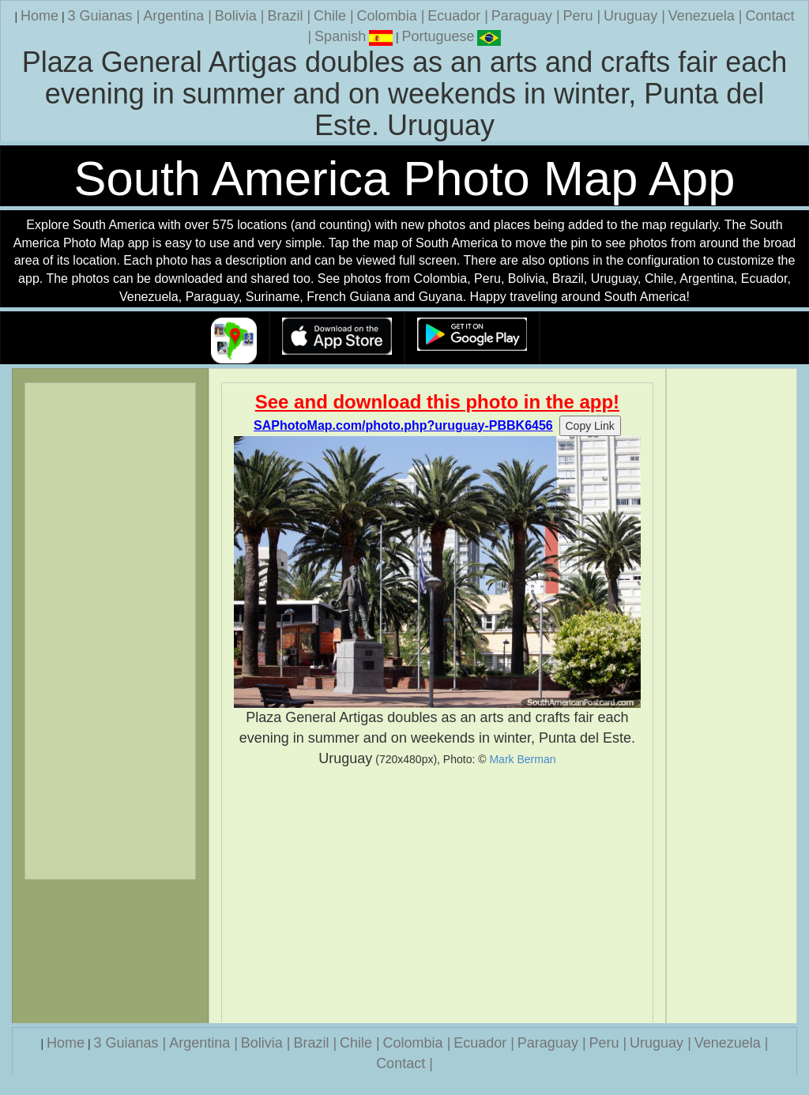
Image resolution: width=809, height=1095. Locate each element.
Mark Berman (522, 759)
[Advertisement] (438, 895)
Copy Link (590, 426)
